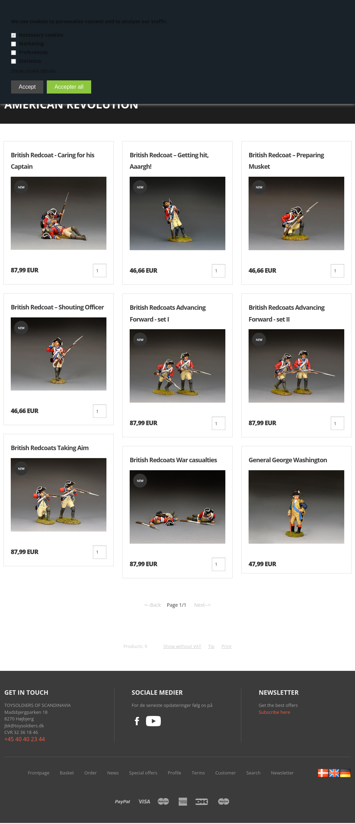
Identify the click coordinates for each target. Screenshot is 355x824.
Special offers (143, 774)
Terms (198, 774)
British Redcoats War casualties (173, 460)
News (113, 774)
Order (90, 774)
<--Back (152, 606)
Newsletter (282, 774)
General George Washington (288, 460)
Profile (174, 774)
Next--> (202, 606)
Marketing (31, 43)
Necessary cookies (41, 35)
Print (227, 647)
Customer (225, 774)
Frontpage (39, 774)
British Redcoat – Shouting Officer (57, 307)
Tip (211, 647)
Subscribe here (274, 713)
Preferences (33, 52)
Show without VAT (182, 647)
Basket (67, 774)
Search (253, 774)
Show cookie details (33, 71)
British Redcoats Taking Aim (49, 448)
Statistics (30, 61)
